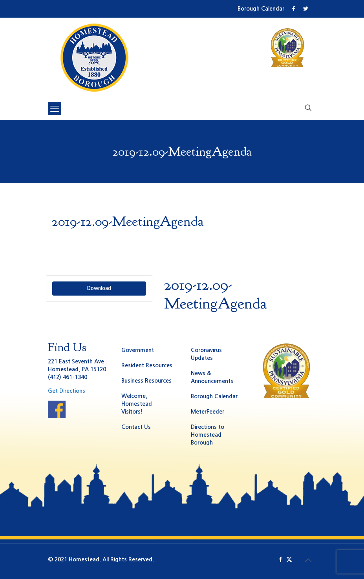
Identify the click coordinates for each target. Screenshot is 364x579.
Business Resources (146, 380)
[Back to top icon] (308, 560)
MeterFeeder (207, 411)
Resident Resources (146, 365)
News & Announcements (212, 377)
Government (137, 350)
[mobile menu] (54, 108)
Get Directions (66, 391)
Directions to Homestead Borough (207, 434)
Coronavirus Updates (206, 354)
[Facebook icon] (281, 559)
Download (99, 288)
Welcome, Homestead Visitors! (136, 403)
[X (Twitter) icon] (289, 559)
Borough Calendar (261, 8)
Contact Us (136, 427)
